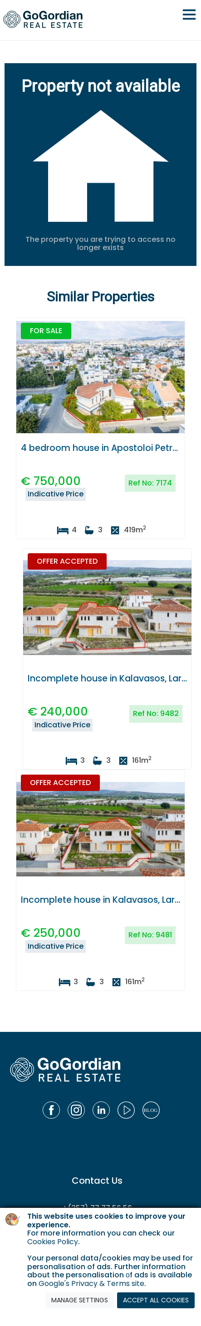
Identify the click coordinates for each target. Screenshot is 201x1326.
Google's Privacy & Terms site (91, 1283)
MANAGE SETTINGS (79, 1300)
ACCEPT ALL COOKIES (156, 1300)
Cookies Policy (52, 1241)
